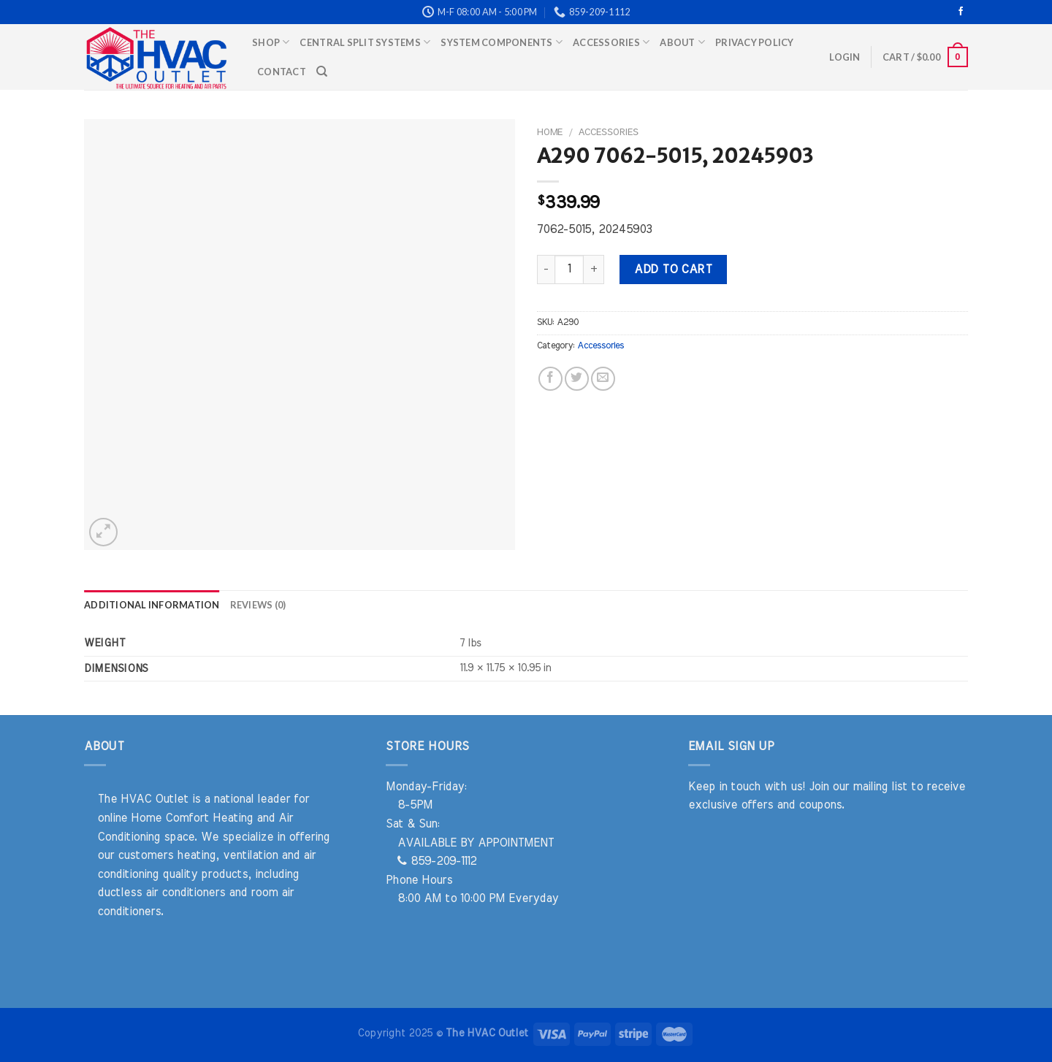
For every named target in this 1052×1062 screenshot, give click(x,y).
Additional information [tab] (152, 605)
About (682, 42)
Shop (270, 42)
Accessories (611, 42)
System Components (502, 42)
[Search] (321, 71)
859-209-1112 (436, 861)
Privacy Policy (754, 42)
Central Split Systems (365, 42)
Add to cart (673, 269)
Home (550, 132)
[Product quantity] (569, 269)
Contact (281, 71)
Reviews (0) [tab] (258, 605)
